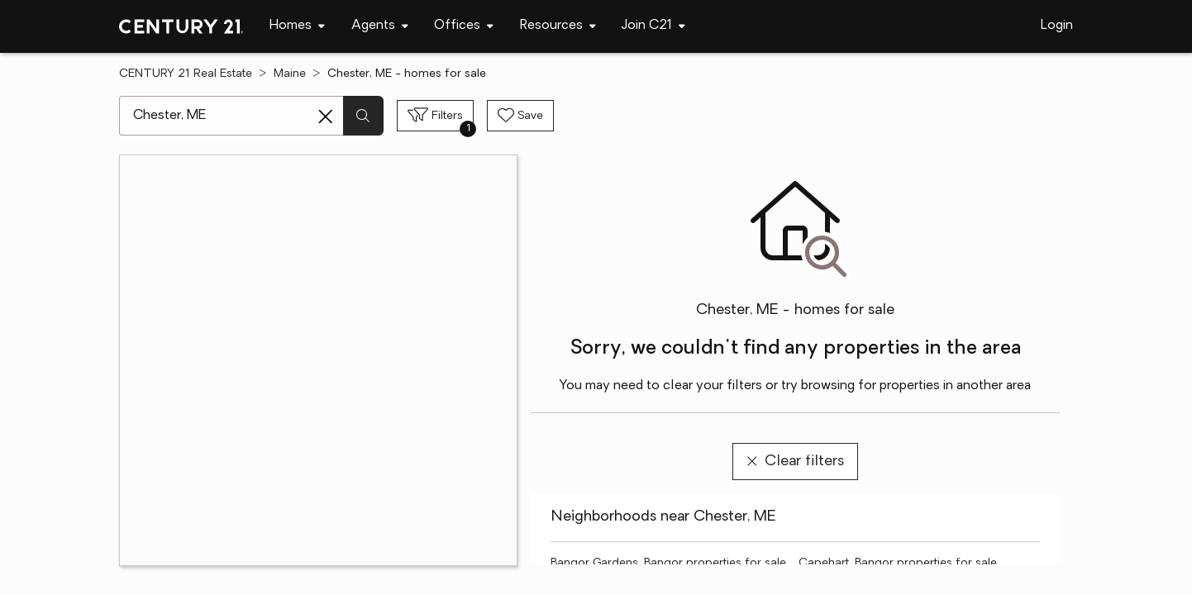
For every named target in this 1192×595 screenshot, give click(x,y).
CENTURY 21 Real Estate (185, 74)
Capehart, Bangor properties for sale (898, 563)
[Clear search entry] (325, 116)
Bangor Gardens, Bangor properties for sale (668, 563)
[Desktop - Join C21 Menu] (653, 26)
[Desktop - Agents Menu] (379, 26)
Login (1057, 25)
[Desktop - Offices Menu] (463, 26)
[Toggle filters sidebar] (435, 115)
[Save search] (520, 115)
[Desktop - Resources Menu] (558, 26)
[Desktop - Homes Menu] (297, 26)
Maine (290, 74)
